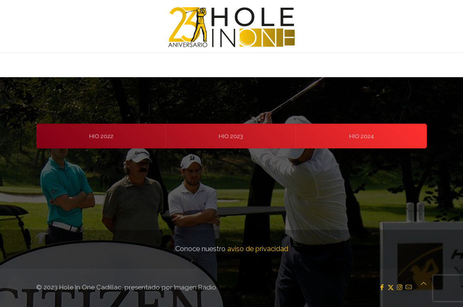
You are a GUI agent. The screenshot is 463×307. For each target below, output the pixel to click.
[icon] (408, 287)
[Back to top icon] (423, 284)
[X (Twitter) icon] (391, 287)
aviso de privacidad (257, 248)
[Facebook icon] (382, 287)
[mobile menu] (7, 65)
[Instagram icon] (399, 287)
